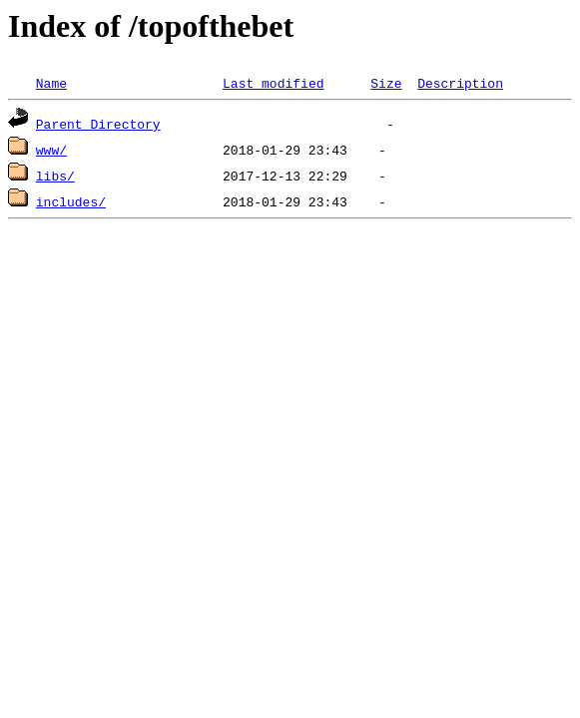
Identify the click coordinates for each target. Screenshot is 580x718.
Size (385, 83)
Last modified (273, 83)
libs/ (55, 175)
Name (51, 83)
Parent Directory (98, 124)
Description (460, 83)
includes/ (71, 201)
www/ (51, 150)
